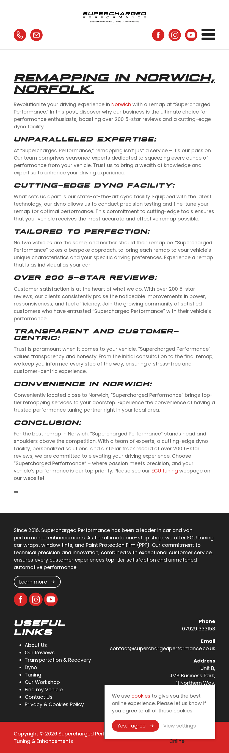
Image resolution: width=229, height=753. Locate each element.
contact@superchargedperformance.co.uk (162, 648)
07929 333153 (198, 628)
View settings (179, 725)
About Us (36, 645)
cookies (140, 695)
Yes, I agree (131, 725)
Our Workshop (42, 682)
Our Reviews (40, 652)
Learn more (33, 581)
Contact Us (39, 696)
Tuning (33, 674)
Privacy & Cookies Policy (54, 704)
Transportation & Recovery (58, 659)
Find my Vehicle (44, 689)
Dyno (31, 667)
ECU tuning (164, 470)
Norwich (121, 104)
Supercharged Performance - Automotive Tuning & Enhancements (115, 16)
